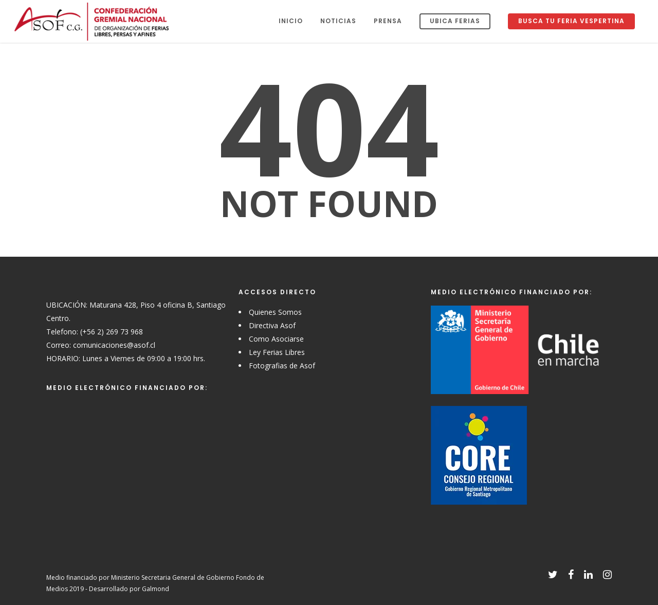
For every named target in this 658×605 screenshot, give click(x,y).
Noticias (338, 20)
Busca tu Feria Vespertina (571, 20)
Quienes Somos (275, 312)
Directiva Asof (272, 325)
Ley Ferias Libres (277, 352)
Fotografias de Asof (282, 365)
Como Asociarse (276, 339)
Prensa (388, 20)
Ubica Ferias (455, 20)
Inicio (291, 20)
